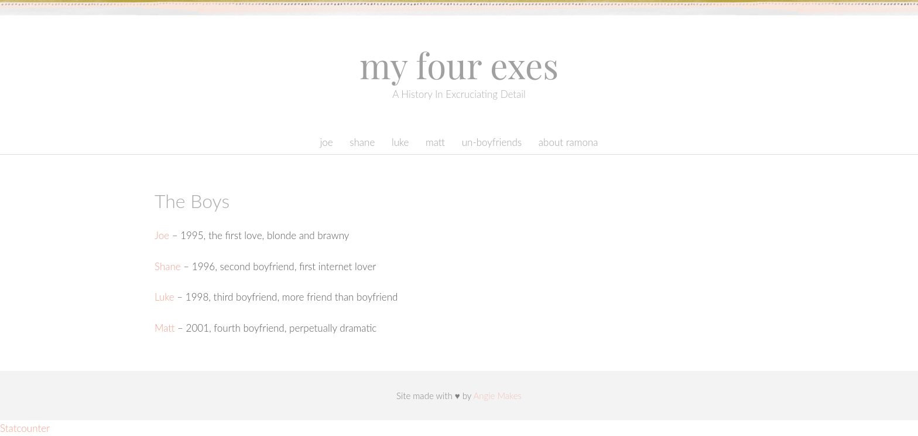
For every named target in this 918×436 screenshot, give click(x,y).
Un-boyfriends (492, 142)
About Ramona (568, 142)
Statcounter (25, 428)
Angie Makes (498, 395)
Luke (400, 142)
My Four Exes (459, 64)
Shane (362, 142)
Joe (326, 142)
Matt (435, 142)
